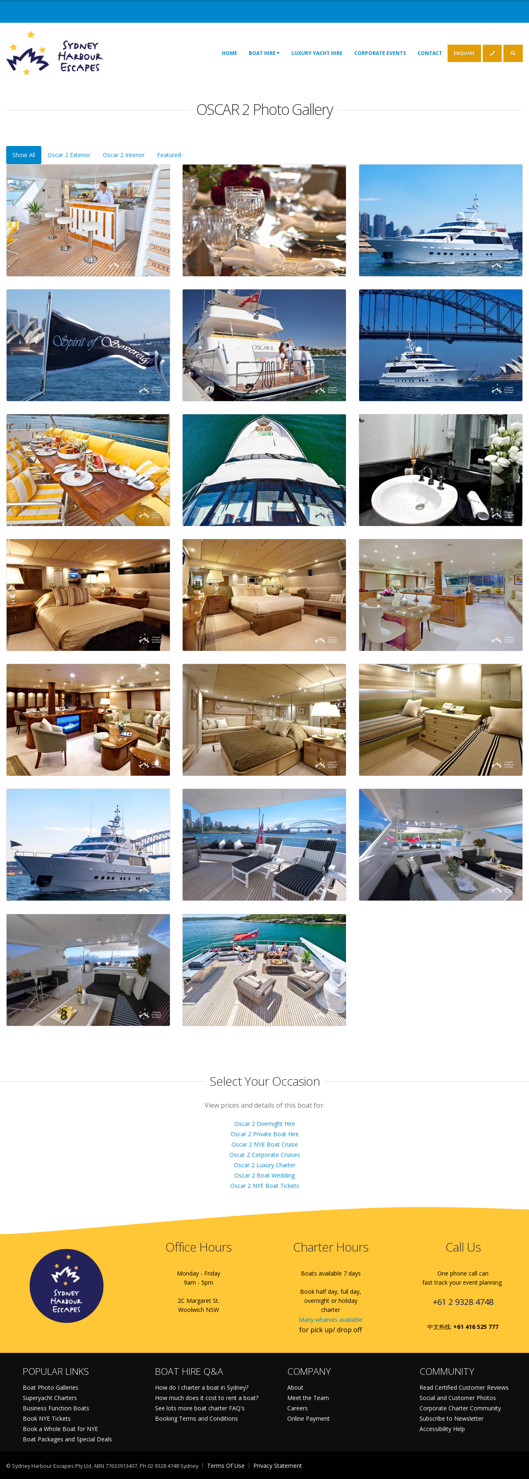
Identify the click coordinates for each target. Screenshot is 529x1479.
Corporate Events (380, 53)
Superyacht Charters (50, 1398)
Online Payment (308, 1418)
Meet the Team (308, 1398)
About (295, 1387)
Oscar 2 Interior (124, 155)
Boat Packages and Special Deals (67, 1439)
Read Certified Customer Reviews (464, 1387)
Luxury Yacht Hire (317, 53)
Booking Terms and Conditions (196, 1418)
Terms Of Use (226, 1465)
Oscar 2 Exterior (69, 155)
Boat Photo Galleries (51, 1387)
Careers (297, 1408)
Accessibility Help (442, 1429)
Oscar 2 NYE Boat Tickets (264, 1186)
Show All (23, 155)
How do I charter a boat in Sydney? (201, 1387)
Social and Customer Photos (457, 1398)
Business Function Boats (56, 1408)
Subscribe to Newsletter (451, 1418)
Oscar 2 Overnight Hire (264, 1124)
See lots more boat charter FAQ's (200, 1408)
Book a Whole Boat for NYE (60, 1429)
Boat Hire (264, 53)
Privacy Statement (277, 1465)
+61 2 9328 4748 (463, 1301)
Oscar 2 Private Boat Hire (265, 1134)
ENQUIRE (464, 53)
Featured (169, 155)
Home (229, 53)
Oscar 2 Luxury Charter (264, 1165)
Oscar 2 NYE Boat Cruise (264, 1144)
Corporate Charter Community (460, 1408)
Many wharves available (330, 1320)
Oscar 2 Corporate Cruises (264, 1155)
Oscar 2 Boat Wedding (264, 1175)
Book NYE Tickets (47, 1418)
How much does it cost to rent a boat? (206, 1398)
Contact (429, 53)
